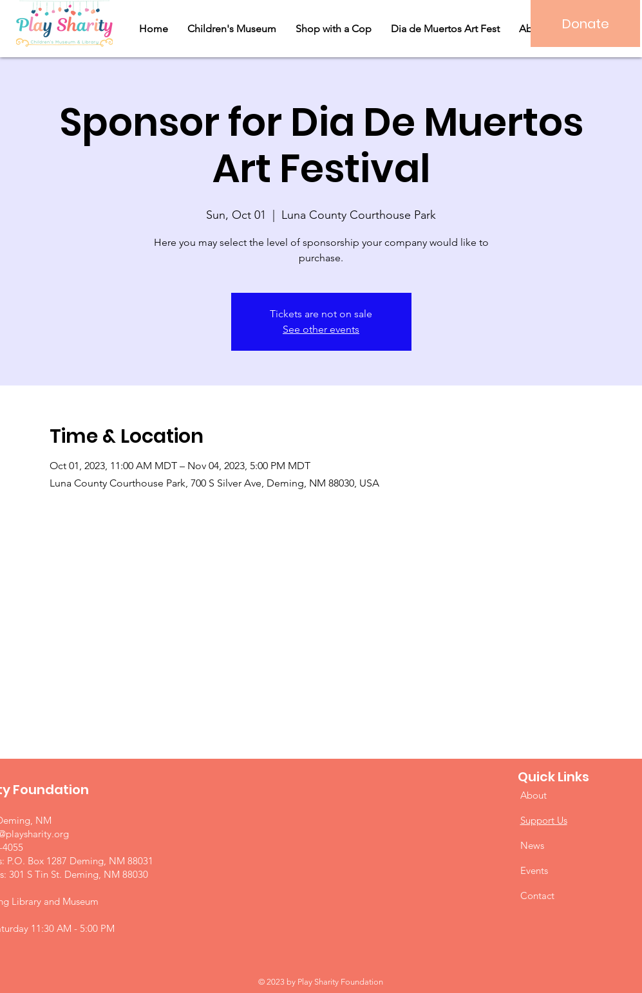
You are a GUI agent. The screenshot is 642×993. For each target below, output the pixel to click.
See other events (321, 329)
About (533, 795)
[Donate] (585, 23)
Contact (537, 895)
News (532, 845)
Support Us (543, 820)
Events (534, 870)
